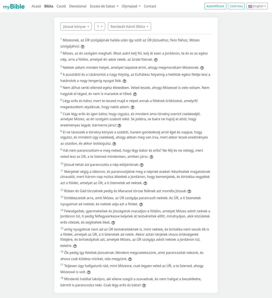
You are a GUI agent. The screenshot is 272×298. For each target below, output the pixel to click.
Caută (61, 6)
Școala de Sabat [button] (103, 6)
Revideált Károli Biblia (128, 26)
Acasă (36, 6)
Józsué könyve (74, 26)
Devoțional (77, 6)
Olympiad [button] (130, 6)
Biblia (48, 6)
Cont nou (236, 6)
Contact (150, 6)
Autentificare (215, 6)
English (255, 6)
